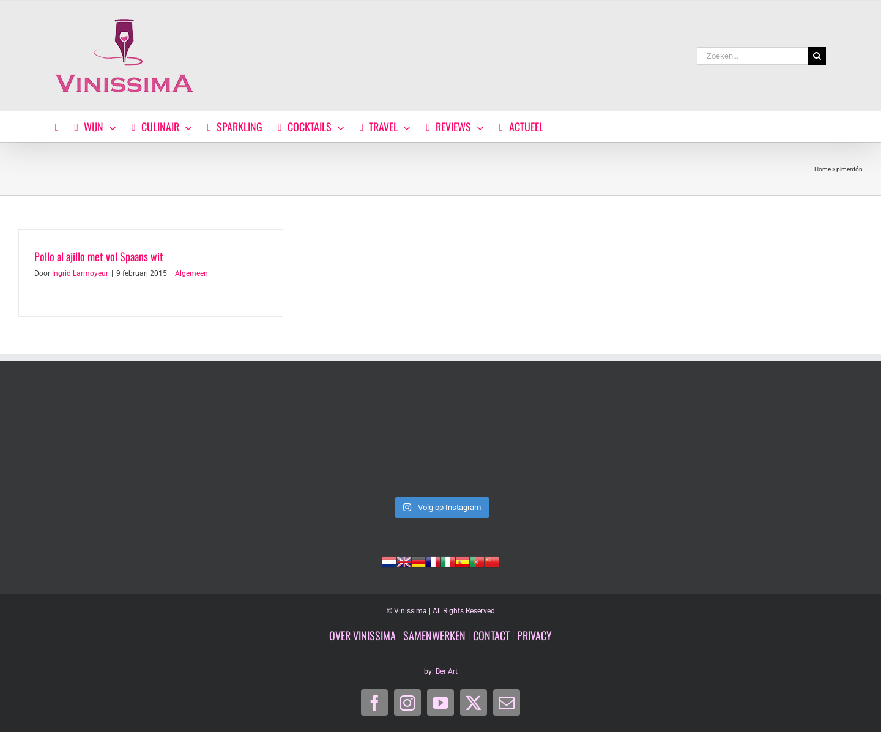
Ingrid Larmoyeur (80, 273)
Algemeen (191, 273)
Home (822, 169)
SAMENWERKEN (434, 635)
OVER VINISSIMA (362, 635)
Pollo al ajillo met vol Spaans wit (98, 256)
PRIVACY (534, 635)
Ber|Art (447, 671)
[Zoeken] (817, 56)
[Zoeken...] (752, 56)
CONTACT (491, 635)
